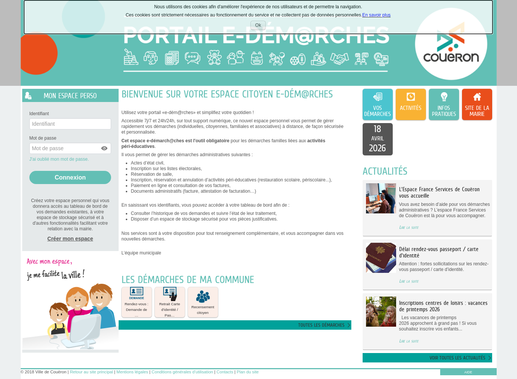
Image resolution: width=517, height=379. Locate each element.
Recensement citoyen (202, 302)
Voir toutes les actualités (457, 358)
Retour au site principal (91, 372)
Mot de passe (42, 138)
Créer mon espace (70, 239)
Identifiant (39, 113)
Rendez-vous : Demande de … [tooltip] (136, 302)
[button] (104, 148)
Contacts (225, 372)
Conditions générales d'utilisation (182, 372)
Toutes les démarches (321, 325)
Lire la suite (408, 227)
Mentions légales (132, 372)
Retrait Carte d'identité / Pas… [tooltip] (169, 302)
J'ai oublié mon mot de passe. (59, 159)
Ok (260, 26)
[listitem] (378, 139)
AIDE (468, 372)
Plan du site (248, 372)
